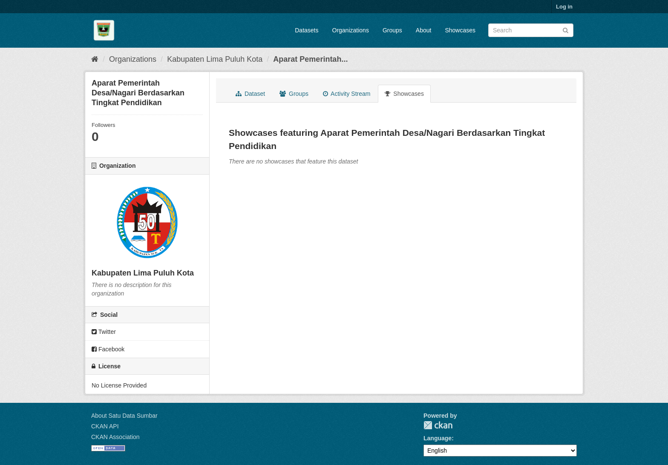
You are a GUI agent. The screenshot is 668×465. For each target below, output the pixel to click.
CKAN (437, 425)
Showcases (460, 30)
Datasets (306, 30)
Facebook (108, 349)
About (424, 30)
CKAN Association (115, 436)
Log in (564, 6)
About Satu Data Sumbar (124, 415)
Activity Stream (346, 93)
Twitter (104, 331)
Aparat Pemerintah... (310, 59)
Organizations (350, 30)
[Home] (94, 59)
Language (437, 438)
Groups (392, 30)
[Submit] (565, 29)
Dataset (250, 93)
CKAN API (105, 426)
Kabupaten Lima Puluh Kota (214, 59)
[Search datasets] (530, 30)
